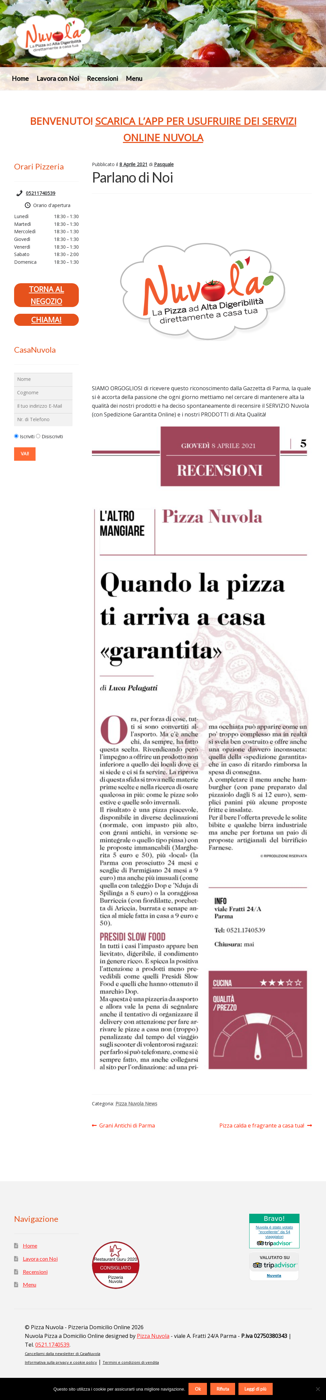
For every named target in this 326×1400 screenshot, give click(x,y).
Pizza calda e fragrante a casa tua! (261, 1125)
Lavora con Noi (58, 78)
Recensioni (102, 78)
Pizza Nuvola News (136, 1103)
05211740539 (40, 193)
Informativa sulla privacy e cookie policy (61, 1362)
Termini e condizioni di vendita (131, 1362)
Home (20, 78)
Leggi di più (255, 1389)
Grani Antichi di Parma (127, 1125)
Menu (134, 78)
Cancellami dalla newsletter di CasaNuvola (62, 1353)
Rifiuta (223, 1389)
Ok (198, 1389)
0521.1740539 (52, 1344)
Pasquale (164, 164)
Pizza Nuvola (153, 1336)
